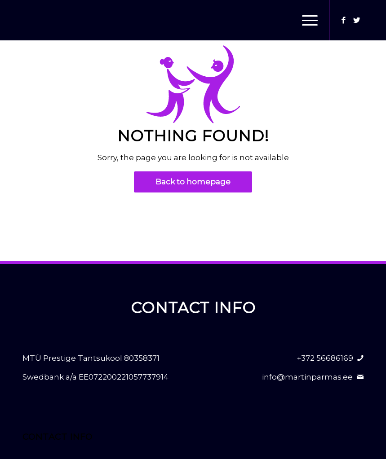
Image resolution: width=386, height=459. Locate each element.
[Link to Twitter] (357, 20)
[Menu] (305, 20)
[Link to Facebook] (343, 20)
